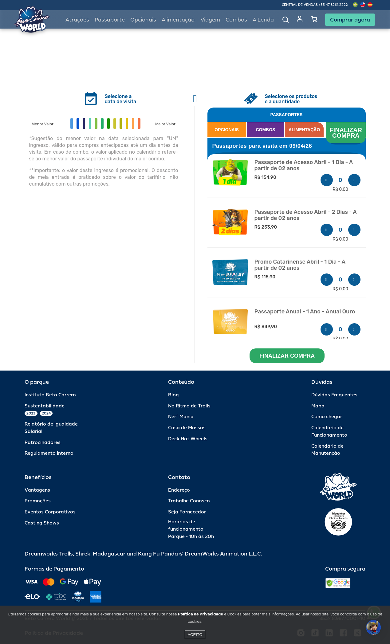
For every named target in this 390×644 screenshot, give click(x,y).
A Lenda (263, 20)
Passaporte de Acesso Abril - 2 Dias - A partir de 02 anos (305, 215)
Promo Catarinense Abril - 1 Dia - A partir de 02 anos (299, 265)
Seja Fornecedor (187, 512)
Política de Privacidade (200, 614)
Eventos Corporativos (50, 512)
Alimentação (178, 20)
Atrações (77, 20)
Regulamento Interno (49, 453)
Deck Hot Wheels (187, 439)
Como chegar (326, 417)
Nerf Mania (181, 417)
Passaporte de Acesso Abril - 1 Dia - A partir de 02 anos (303, 165)
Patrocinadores (43, 443)
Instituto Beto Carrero (50, 395)
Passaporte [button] (110, 20)
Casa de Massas (187, 428)
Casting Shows (42, 523)
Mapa (318, 406)
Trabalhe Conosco (189, 501)
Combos (236, 20)
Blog (173, 395)
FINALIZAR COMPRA (346, 133)
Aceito (194, 634)
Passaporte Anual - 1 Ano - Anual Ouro (304, 311)
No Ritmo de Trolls (189, 406)
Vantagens (37, 490)
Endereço (179, 490)
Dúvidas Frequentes (334, 395)
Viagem (210, 20)
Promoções (38, 501)
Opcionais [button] (143, 20)
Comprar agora (350, 19)
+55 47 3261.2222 (333, 5)
